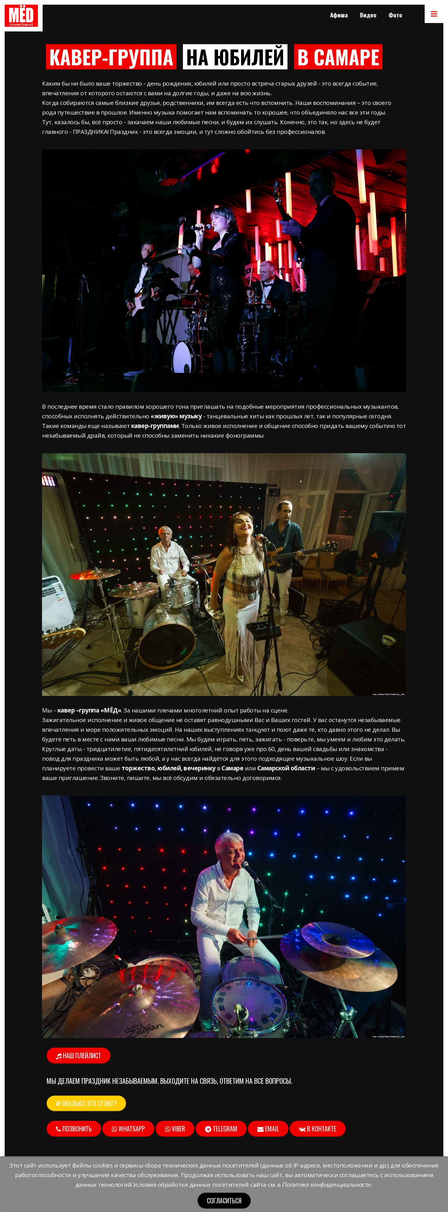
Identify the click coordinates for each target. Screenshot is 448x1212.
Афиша (339, 14)
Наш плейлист (78, 1055)
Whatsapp (128, 1128)
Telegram (221, 1128)
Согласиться (224, 1200)
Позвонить (74, 1128)
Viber (175, 1128)
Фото (395, 14)
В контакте (317, 1128)
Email (268, 1128)
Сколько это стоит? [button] (86, 1103)
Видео (368, 14)
